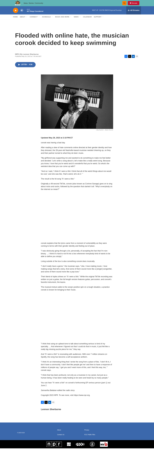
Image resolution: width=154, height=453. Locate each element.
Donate (136, 5)
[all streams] (133, 15)
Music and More (62, 21)
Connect (34, 21)
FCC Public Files (89, 439)
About (22, 21)
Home (15, 21)
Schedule (46, 21)
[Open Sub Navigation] (27, 21)
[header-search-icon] (125, 5)
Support (97, 21)
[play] (15, 15)
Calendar (87, 21)
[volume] (22, 15)
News (76, 21)
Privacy (86, 434)
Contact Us (60, 439)
